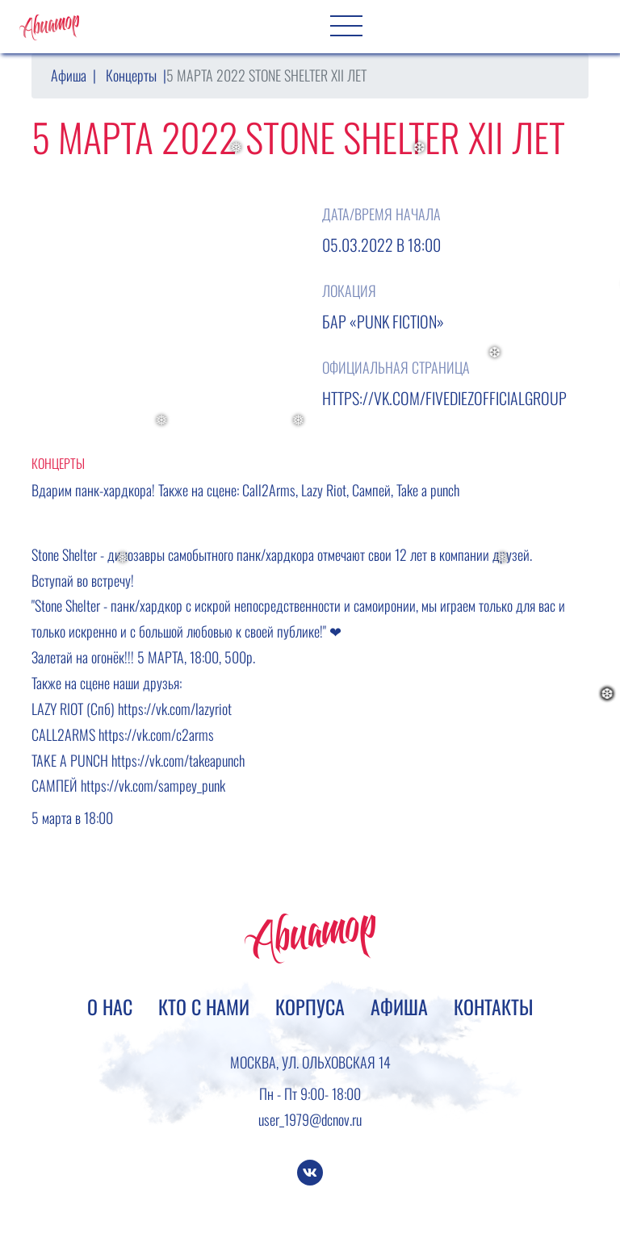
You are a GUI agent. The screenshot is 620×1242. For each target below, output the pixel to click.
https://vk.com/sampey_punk (153, 785)
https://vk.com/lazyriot (175, 708)
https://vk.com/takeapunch (178, 760)
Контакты (493, 1006)
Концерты (131, 75)
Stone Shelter (64, 554)
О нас (109, 1006)
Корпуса (310, 1006)
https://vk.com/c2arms (156, 734)
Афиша (68, 75)
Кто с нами (203, 1006)
